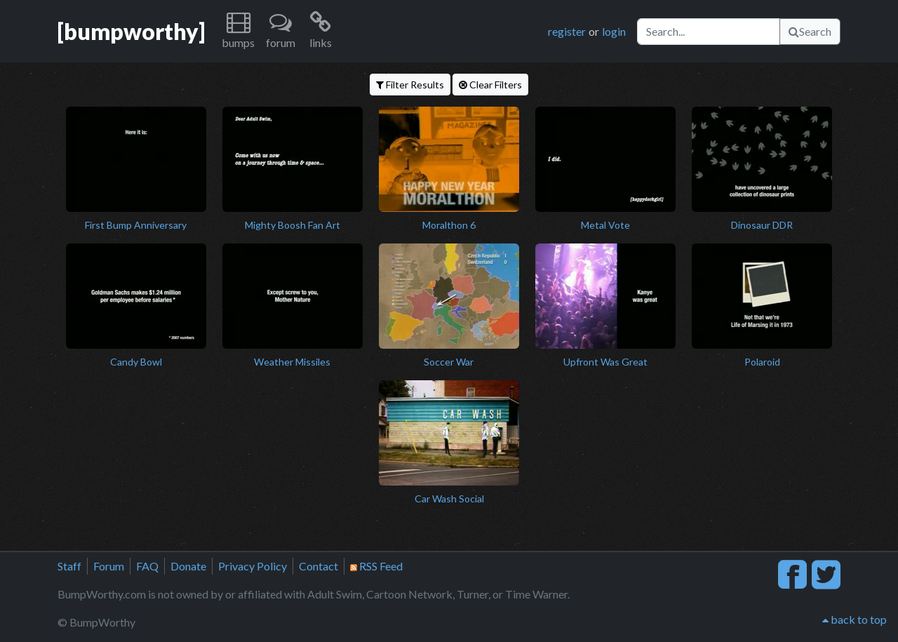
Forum (108, 566)
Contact (318, 566)
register (567, 31)
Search (810, 31)
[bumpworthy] (131, 31)
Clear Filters (490, 85)
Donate (188, 566)
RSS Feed (376, 566)
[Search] (708, 31)
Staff (69, 566)
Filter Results (410, 85)
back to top (854, 619)
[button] (238, 31)
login (614, 31)
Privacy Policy (252, 566)
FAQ (147, 566)
